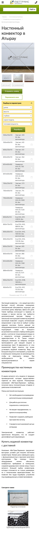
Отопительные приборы (16, 16)
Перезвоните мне (12, 97)
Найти (32, 9)
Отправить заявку (12, 91)
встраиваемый (18, 85)
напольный (6, 85)
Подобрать (18, 129)
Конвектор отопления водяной (12, 19)
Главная (4, 16)
